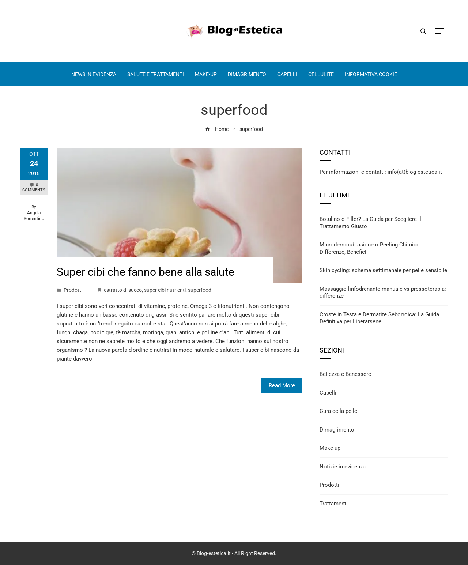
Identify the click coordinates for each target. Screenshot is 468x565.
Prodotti (73, 290)
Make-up (330, 448)
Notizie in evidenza (343, 466)
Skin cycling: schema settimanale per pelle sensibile (383, 270)
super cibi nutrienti (165, 290)
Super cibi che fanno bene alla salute (145, 271)
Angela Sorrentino (34, 215)
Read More (282, 385)
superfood (199, 290)
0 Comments (33, 187)
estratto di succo (123, 290)
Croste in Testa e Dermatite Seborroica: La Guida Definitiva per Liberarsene (379, 318)
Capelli (328, 392)
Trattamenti (334, 503)
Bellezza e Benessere (345, 374)
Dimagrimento (337, 429)
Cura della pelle (338, 411)
